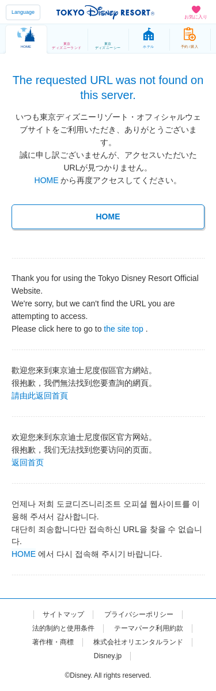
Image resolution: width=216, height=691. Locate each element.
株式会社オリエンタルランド (138, 642)
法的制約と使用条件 (63, 628)
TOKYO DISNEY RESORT (105, 12)
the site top (123, 328)
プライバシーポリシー (138, 614)
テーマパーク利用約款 (148, 628)
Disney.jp (108, 656)
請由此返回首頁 (40, 395)
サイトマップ (63, 614)
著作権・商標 (53, 642)
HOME (47, 180)
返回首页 (28, 462)
